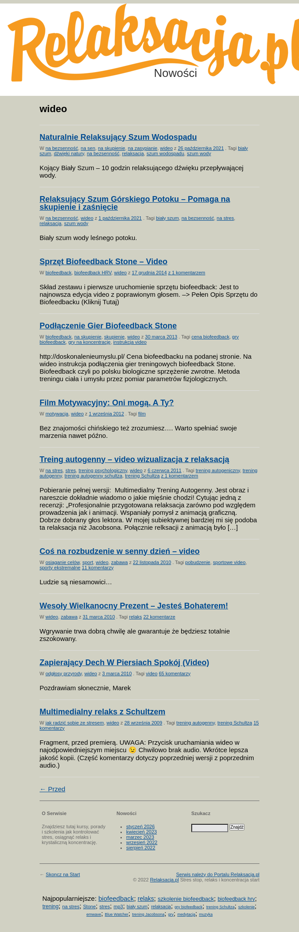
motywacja (56, 413)
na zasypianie (142, 148)
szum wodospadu (165, 153)
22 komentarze (159, 616)
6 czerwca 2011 (165, 470)
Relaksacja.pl (164, 879)
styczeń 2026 (140, 826)
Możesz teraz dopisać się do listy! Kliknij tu (263, 37)
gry (171, 914)
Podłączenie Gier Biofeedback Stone (108, 325)
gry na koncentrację (89, 342)
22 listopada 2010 (152, 562)
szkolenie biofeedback (186, 899)
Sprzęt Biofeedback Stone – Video (104, 261)
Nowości (175, 73)
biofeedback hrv (236, 899)
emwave (93, 914)
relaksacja (133, 153)
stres (71, 470)
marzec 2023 (140, 837)
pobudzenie (197, 562)
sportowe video (229, 562)
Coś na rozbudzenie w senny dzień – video (120, 551)
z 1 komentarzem (186, 272)
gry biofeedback (189, 907)
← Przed (52, 789)
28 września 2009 (143, 722)
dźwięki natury (69, 153)
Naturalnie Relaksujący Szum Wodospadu (118, 137)
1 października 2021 (120, 218)
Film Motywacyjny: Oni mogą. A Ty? (107, 402)
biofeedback (58, 272)
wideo (166, 148)
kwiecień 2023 (141, 831)
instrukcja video (130, 342)
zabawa (119, 562)
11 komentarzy (97, 567)
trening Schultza (142, 475)
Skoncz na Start (63, 874)
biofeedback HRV (92, 272)
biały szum (167, 218)
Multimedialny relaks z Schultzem (102, 711)
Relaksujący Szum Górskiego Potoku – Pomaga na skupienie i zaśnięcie (135, 203)
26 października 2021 (201, 148)
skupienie (114, 336)
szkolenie (246, 907)
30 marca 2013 (161, 336)
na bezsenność (61, 148)
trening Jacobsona (148, 914)
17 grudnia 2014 (149, 272)
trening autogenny (195, 722)
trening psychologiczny (103, 470)
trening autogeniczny (218, 470)
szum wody (199, 153)
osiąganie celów (62, 562)
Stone (89, 906)
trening (50, 906)
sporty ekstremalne (60, 567)
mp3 (118, 906)
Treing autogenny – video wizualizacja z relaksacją (134, 459)
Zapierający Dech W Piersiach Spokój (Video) (124, 662)
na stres (225, 218)
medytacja (186, 914)
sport (87, 562)
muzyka (206, 914)
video (151, 673)
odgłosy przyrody (63, 673)
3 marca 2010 (116, 673)
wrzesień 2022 (141, 842)
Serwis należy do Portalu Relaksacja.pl (217, 874)
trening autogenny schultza (93, 475)
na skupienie (111, 148)
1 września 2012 (106, 413)
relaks (135, 616)
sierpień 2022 (140, 847)
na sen (88, 148)
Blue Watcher (116, 914)
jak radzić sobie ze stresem (74, 722)
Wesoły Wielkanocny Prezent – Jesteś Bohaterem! (134, 605)
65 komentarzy (174, 673)
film (142, 413)
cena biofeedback (210, 336)
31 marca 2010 (99, 616)
